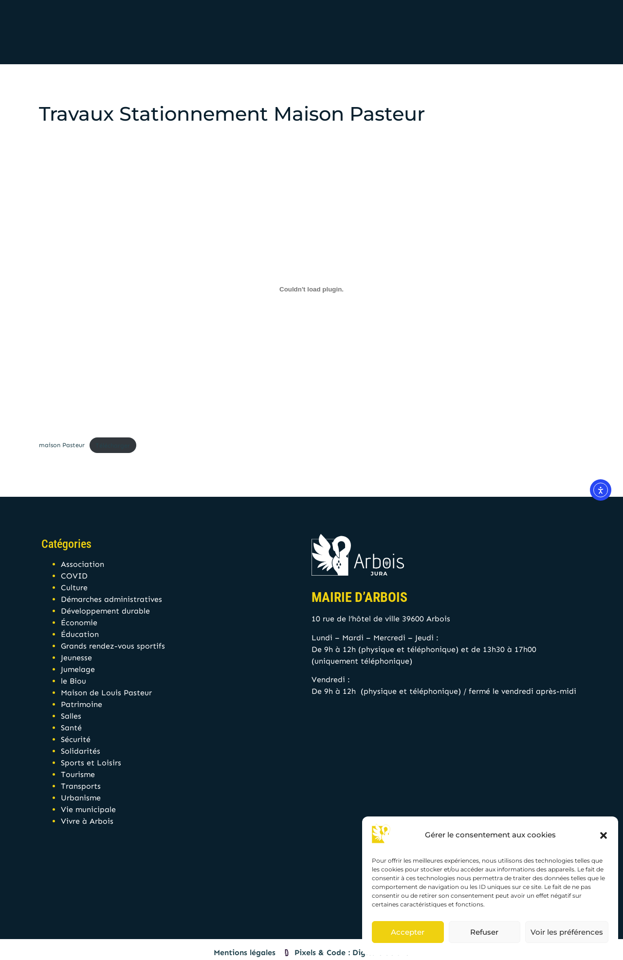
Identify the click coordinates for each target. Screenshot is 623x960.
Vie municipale (88, 809)
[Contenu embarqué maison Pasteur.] (311, 289)
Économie (79, 622)
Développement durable (105, 611)
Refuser (484, 932)
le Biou (73, 681)
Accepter (407, 932)
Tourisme (78, 774)
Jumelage (78, 669)
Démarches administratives (111, 599)
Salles (71, 716)
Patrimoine (81, 704)
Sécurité (76, 739)
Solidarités (80, 751)
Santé (71, 727)
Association (82, 564)
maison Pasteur (62, 445)
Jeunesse (76, 657)
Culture (74, 587)
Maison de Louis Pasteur (106, 692)
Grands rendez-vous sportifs (113, 646)
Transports (81, 786)
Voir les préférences (567, 932)
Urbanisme (81, 797)
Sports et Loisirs (91, 762)
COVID (74, 575)
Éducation (80, 634)
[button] (603, 835)
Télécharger (112, 445)
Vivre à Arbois (87, 821)
